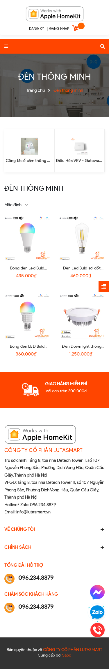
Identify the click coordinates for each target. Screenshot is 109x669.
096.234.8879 (43, 504)
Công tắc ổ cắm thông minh (31, 160)
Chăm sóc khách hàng (31, 594)
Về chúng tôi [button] (54, 529)
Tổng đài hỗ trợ (23, 565)
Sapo (66, 655)
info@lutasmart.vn (33, 512)
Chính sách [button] (54, 547)
